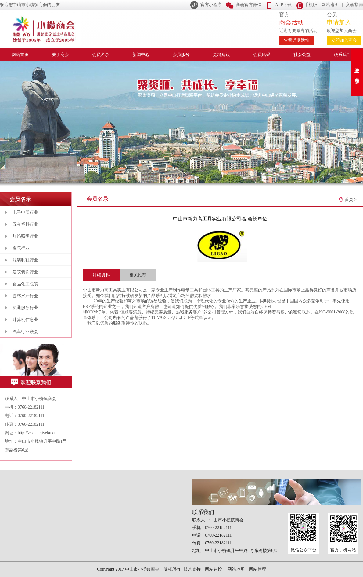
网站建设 (213, 569)
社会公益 (302, 54)
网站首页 (20, 54)
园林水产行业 (25, 296)
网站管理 (257, 569)
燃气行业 (21, 248)
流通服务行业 (25, 307)
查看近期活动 (296, 40)
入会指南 (354, 4)
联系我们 (342, 54)
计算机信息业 (25, 319)
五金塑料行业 (25, 224)
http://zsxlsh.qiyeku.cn (37, 433)
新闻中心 (140, 54)
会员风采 (261, 54)
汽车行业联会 (25, 331)
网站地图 (330, 4)
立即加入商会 (344, 40)
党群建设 (221, 54)
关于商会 (60, 54)
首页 (349, 199)
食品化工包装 (25, 284)
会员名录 (100, 54)
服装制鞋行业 (25, 260)
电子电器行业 (25, 212)
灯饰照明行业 (25, 236)
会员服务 (181, 54)
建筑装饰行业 (25, 272)
